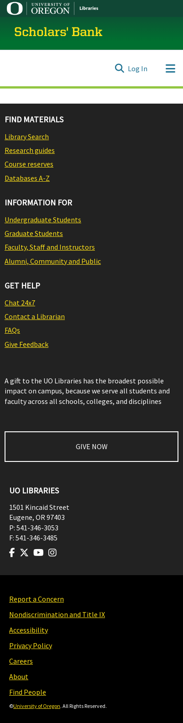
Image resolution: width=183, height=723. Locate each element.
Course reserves (29, 163)
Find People (27, 692)
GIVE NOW (92, 446)
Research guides (30, 150)
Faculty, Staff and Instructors (50, 246)
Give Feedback (26, 344)
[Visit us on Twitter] (24, 553)
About (18, 676)
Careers (21, 660)
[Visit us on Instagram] (52, 553)
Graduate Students (34, 233)
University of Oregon (36, 705)
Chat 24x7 (20, 302)
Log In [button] (138, 68)
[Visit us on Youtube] (38, 553)
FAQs (12, 330)
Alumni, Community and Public (53, 261)
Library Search (27, 136)
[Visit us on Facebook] (12, 553)
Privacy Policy (30, 645)
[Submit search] (119, 68)
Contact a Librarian (35, 316)
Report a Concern (36, 598)
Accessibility (28, 629)
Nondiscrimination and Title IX (57, 614)
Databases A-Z (27, 178)
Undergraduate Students (43, 219)
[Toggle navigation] (170, 68)
